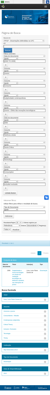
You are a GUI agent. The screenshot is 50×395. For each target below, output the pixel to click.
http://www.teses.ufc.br (11, 350)
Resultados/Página (9, 222)
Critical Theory (8, 324)
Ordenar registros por (30, 222)
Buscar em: (7, 38)
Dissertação (43, 270)
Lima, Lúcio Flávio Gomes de (13, 299)
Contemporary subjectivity (12, 320)
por (5, 43)
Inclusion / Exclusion (10, 329)
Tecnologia (7, 333)
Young (6, 338)
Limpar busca (10, 193)
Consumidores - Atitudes (11, 315)
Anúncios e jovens (9, 311)
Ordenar (23, 225)
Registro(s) (42, 225)
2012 (5, 373)
